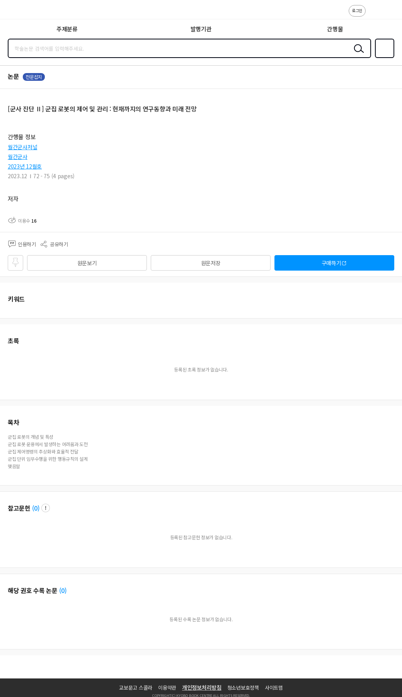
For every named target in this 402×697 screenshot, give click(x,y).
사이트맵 (274, 687)
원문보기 (87, 263)
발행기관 (201, 29)
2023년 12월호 (25, 166)
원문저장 (211, 263)
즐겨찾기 (383, 57)
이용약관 (167, 687)
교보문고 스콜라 (135, 687)
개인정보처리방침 (201, 687)
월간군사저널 (22, 147)
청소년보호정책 (243, 687)
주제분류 (67, 29)
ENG (390, 14)
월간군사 (17, 156)
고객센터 (373, 14)
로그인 (357, 10)
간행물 (335, 29)
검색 (357, 54)
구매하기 (331, 263)
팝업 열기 (45, 508)
